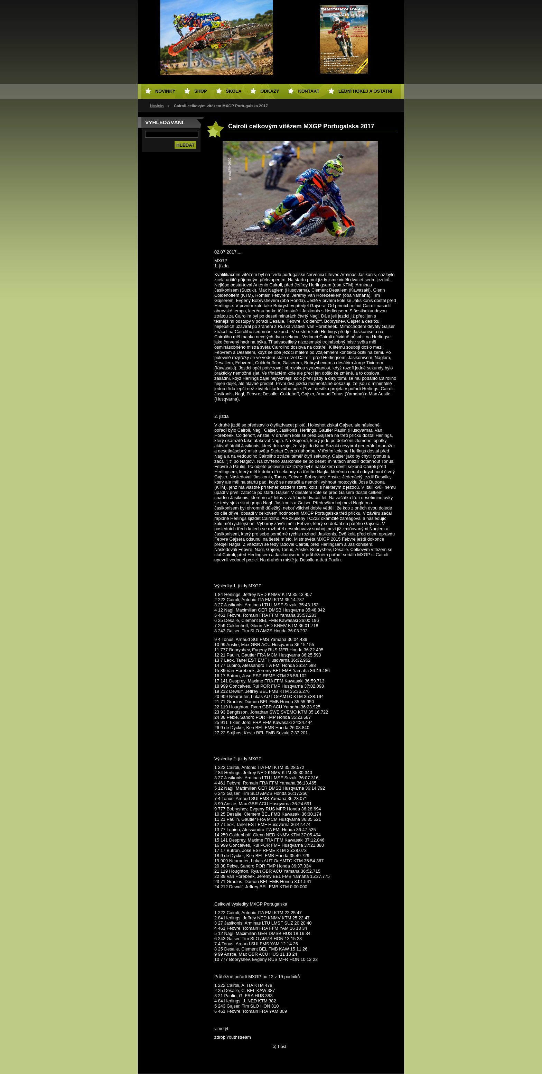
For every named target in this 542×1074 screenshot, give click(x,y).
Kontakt (308, 91)
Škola (234, 91)
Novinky (157, 106)
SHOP (200, 91)
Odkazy (269, 91)
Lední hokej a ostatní (365, 91)
